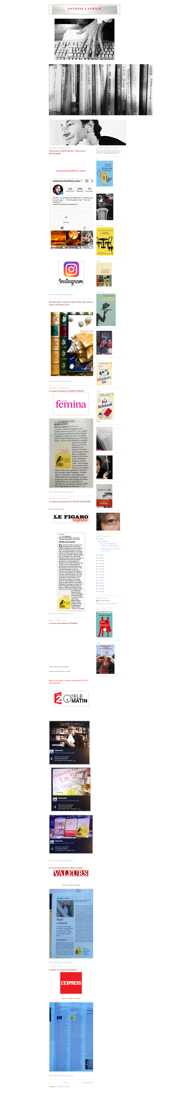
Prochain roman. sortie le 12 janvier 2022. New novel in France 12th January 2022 (71, 303)
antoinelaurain (104, 600)
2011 (100, 580)
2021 (100, 539)
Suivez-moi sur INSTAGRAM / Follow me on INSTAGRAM (67, 152)
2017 (100, 563)
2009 (100, 586)
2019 (100, 558)
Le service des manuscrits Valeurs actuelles (66, 868)
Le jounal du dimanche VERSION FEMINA (66, 391)
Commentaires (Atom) (63, 1086)
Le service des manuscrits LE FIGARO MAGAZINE (70, 502)
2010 (100, 583)
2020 (100, 555)
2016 (100, 566)
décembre (103, 541)
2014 (100, 572)
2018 (100, 560)
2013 (100, 574)
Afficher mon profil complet (106, 603)
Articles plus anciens (87, 1082)
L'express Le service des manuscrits (63, 970)
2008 (100, 588)
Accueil (65, 1082)
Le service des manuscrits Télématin (63, 623)
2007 (100, 591)
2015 (100, 569)
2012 (100, 577)
